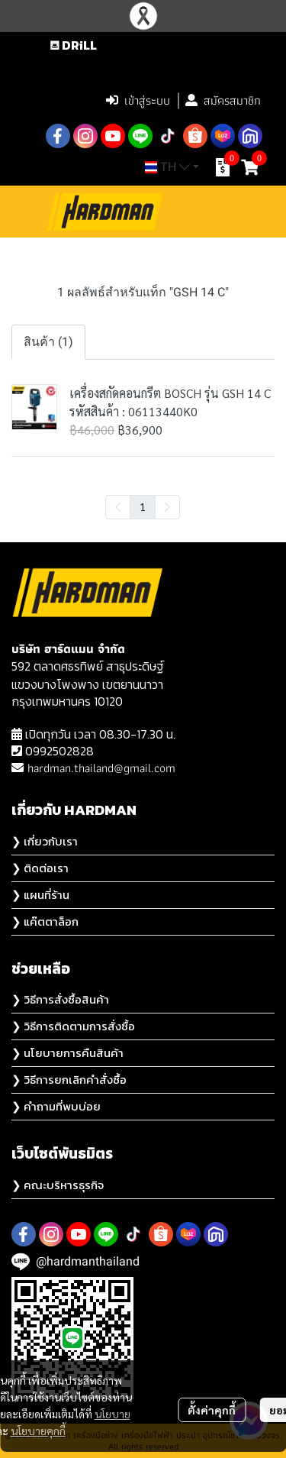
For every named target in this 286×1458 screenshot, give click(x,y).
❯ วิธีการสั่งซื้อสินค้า (60, 999)
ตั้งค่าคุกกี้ (212, 1410)
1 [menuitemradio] (143, 506)
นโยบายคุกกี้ (38, 1430)
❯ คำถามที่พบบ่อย (56, 1106)
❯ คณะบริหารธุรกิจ (57, 1185)
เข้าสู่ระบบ (138, 100)
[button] (167, 68)
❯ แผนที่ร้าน (40, 895)
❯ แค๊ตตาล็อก (45, 921)
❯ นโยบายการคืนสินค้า (67, 1053)
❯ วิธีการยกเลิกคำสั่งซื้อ (69, 1079)
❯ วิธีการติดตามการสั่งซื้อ (73, 1026)
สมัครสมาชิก (223, 100)
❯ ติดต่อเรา (40, 868)
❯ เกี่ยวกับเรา (44, 841)
